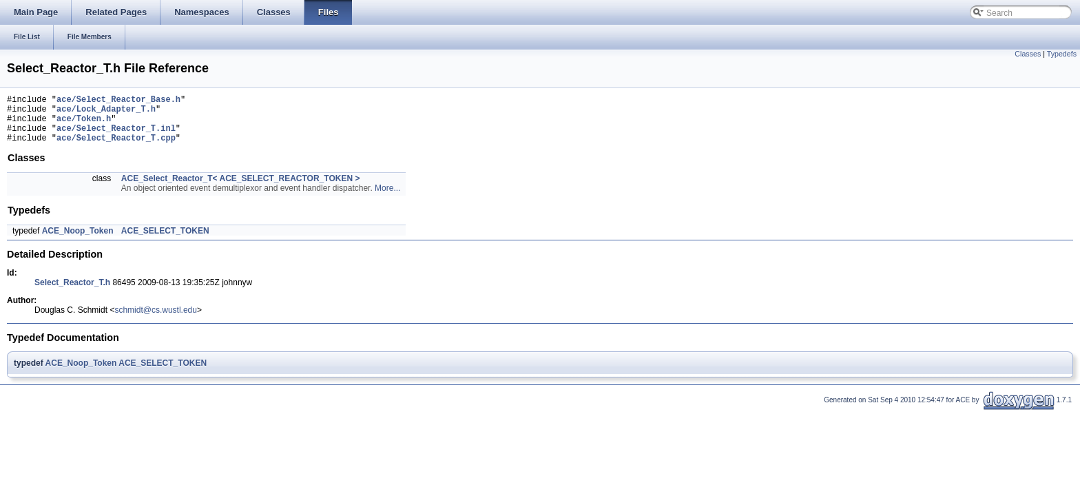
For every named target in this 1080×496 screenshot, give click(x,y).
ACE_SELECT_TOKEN (165, 241)
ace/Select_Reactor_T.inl (116, 136)
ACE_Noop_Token (78, 241)
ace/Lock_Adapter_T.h (106, 112)
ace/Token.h (83, 124)
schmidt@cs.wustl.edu (155, 320)
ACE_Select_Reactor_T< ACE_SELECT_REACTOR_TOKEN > (240, 189)
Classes (1028, 54)
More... (387, 198)
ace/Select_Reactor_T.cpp (116, 148)
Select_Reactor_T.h (72, 293)
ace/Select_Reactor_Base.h (118, 101)
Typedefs (1062, 54)
